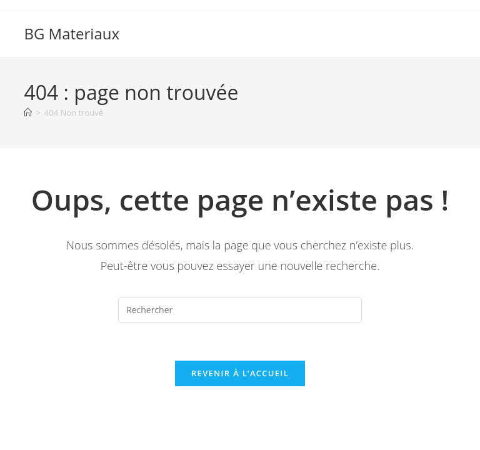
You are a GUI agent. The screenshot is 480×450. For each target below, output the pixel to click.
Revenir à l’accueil (240, 373)
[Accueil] (28, 112)
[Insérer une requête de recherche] (240, 310)
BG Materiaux (71, 33)
